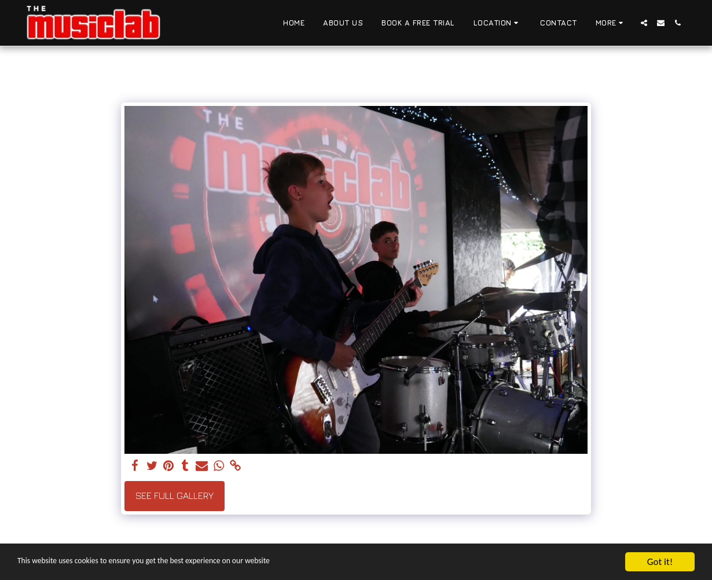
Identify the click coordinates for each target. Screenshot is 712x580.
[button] (498, 23)
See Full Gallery (174, 495)
